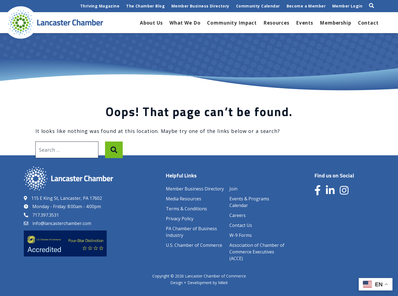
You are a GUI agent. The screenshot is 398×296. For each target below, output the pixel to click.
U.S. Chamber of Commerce (194, 245)
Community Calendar (258, 6)
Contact (368, 23)
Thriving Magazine (99, 6)
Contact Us (240, 225)
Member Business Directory (200, 6)
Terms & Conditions (186, 209)
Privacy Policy (179, 219)
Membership (335, 23)
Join (233, 189)
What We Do (185, 23)
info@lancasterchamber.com (61, 223)
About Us (151, 23)
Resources (276, 23)
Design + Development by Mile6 (199, 282)
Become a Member (306, 6)
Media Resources (183, 199)
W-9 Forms (240, 235)
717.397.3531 (45, 215)
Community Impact (232, 23)
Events (304, 23)
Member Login (347, 6)
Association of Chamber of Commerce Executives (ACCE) (256, 251)
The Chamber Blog (145, 6)
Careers (237, 215)
